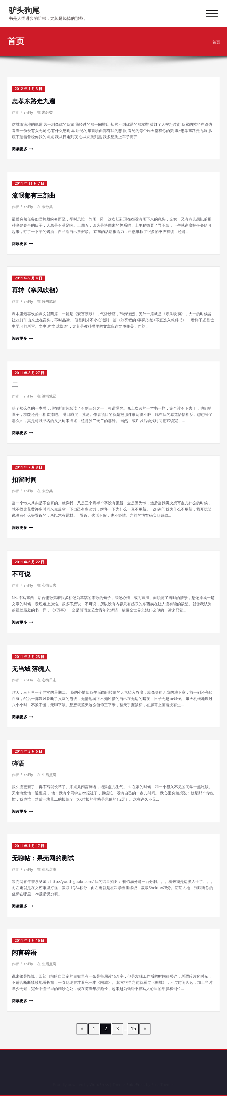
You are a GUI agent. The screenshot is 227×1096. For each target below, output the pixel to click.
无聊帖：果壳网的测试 (43, 858)
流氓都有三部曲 (33, 195)
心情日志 (49, 585)
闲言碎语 (24, 952)
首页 (219, 42)
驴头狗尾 (24, 10)
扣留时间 (24, 479)
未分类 (47, 112)
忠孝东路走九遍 (33, 101)
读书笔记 (49, 301)
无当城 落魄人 (31, 668)
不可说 (21, 574)
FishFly (26, 112)
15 (133, 1028)
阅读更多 (19, 149)
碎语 (18, 763)
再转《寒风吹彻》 (36, 290)
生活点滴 (49, 774)
